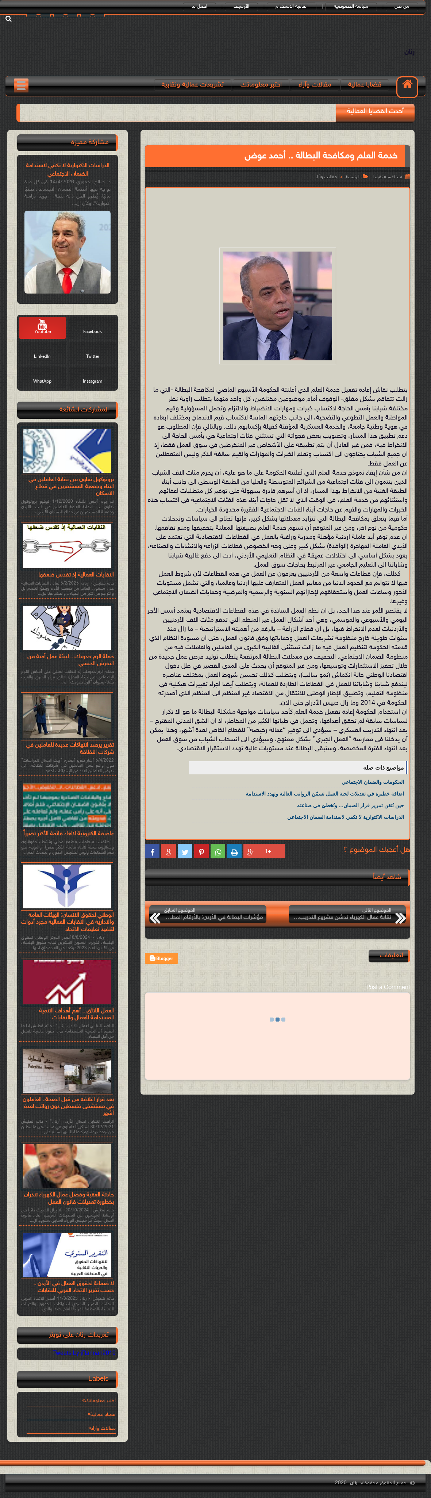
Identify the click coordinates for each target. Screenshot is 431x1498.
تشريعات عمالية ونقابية (193, 85)
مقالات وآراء (315, 85)
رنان (409, 52)
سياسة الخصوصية (351, 6)
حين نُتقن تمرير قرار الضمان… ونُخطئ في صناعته (350, 805)
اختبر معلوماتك (261, 85)
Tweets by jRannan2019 (84, 1353)
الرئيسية (352, 177)
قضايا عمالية (364, 85)
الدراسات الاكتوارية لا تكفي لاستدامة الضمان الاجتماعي (345, 817)
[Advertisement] (276, 211)
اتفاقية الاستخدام (292, 6)
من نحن (402, 6)
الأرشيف (241, 6)
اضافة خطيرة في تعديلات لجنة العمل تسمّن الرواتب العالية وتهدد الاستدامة (325, 794)
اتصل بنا (199, 6)
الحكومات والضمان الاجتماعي (373, 782)
